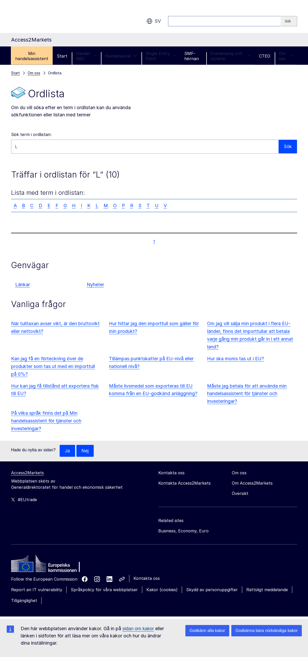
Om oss (286, 56)
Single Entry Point (161, 56)
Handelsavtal (121, 56)
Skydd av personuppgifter (212, 589)
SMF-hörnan (191, 56)
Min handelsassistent (31, 56)
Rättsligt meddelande (267, 589)
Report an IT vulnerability (36, 589)
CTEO (264, 56)
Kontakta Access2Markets (184, 483)
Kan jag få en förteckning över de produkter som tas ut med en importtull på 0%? (53, 366)
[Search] (289, 21)
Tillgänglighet (24, 600)
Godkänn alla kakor (207, 630)
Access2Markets (27, 473)
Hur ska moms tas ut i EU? (235, 358)
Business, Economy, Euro (183, 531)
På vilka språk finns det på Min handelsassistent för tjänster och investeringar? (46, 420)
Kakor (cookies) (162, 589)
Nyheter (95, 284)
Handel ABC (86, 56)
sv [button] (153, 21)
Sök (287, 146)
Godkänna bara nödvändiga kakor (266, 630)
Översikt (240, 493)
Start (62, 56)
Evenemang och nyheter (230, 56)
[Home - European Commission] (48, 565)
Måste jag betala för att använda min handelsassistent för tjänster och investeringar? (247, 393)
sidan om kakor (138, 628)
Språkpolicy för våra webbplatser (104, 589)
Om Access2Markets (252, 483)
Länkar (22, 284)
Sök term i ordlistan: (31, 134)
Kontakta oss (146, 578)
